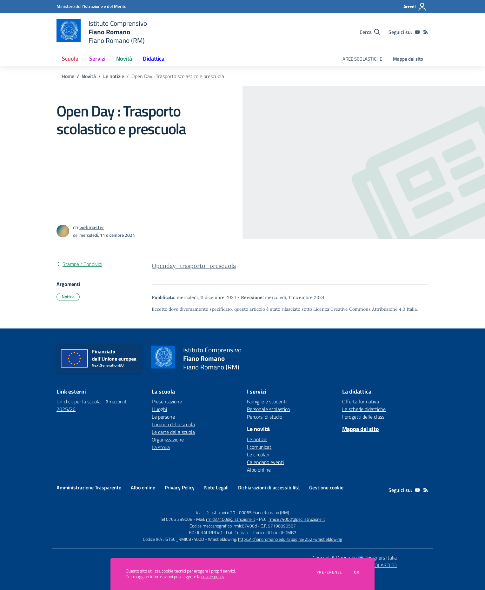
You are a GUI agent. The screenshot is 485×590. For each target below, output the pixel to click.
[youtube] (417, 32)
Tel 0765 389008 (176, 519)
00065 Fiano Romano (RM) (264, 512)
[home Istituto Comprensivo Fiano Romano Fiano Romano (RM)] (101, 32)
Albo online (259, 470)
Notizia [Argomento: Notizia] (68, 296)
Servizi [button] (97, 58)
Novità (89, 76)
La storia (161, 447)
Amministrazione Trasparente (88, 487)
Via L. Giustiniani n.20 (215, 512)
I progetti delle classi (363, 417)
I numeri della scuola (173, 424)
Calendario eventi (265, 462)
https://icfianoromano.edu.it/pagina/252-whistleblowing (290, 539)
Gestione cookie (326, 487)
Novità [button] (124, 58)
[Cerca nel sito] (370, 32)
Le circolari (258, 454)
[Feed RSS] (426, 32)
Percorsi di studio (264, 417)
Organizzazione (168, 439)
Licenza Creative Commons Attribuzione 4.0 (359, 309)
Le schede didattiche (364, 409)
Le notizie (113, 76)
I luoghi (159, 409)
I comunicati (259, 447)
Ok (357, 572)
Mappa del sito (408, 59)
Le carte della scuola (173, 432)
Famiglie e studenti (267, 401)
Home (68, 76)
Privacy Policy (180, 487)
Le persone (163, 417)
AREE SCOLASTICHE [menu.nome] (362, 59)
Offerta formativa (360, 401)
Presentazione (167, 401)
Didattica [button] (153, 58)
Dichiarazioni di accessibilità (269, 487)
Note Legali (216, 487)
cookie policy (212, 576)
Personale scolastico (268, 409)
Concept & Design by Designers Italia (355, 557)
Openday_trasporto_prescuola (194, 265)
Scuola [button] (70, 58)
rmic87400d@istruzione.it (230, 519)
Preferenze (329, 572)
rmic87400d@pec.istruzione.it (297, 519)
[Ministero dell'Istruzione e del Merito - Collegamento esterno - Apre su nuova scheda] (91, 6)
